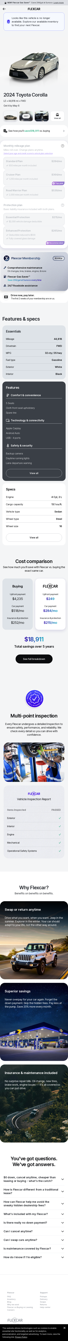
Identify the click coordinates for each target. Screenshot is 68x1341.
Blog (9, 1302)
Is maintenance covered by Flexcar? (34, 1248)
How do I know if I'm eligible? (34, 1257)
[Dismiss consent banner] (64, 1328)
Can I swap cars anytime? (34, 1240)
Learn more (58, 2)
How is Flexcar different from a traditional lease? (34, 1191)
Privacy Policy (21, 1337)
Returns (43, 1304)
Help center (45, 1307)
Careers (11, 1310)
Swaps (43, 1302)
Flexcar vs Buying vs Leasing (20, 1307)
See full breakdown (34, 658)
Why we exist (13, 1304)
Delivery (43, 1299)
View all (34, 473)
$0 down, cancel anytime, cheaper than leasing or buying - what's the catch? (34, 1179)
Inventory (11, 1299)
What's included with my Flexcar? (34, 1214)
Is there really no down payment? (34, 1222)
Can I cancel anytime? (34, 1231)
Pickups (43, 1296)
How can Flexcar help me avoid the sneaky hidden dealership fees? (34, 1203)
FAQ (9, 1296)
